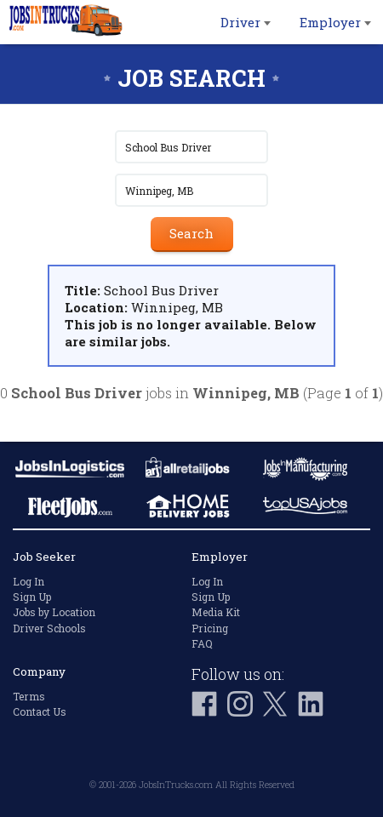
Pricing (210, 628)
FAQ (202, 643)
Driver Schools (49, 628)
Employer (335, 22)
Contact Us (39, 711)
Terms (29, 696)
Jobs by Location (54, 612)
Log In (28, 581)
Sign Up (32, 596)
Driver (245, 22)
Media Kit (216, 612)
